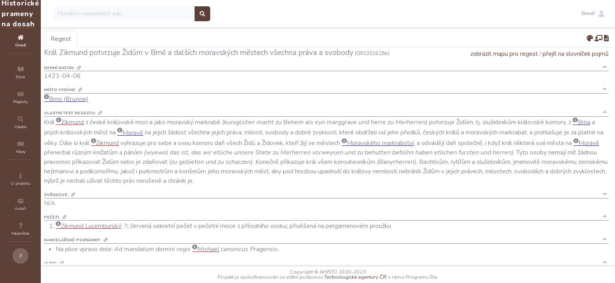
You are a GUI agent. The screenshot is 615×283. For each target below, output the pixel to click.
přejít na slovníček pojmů (575, 54)
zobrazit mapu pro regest (504, 54)
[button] (593, 14)
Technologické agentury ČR (379, 277)
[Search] (171, 13)
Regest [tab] (108, 39)
